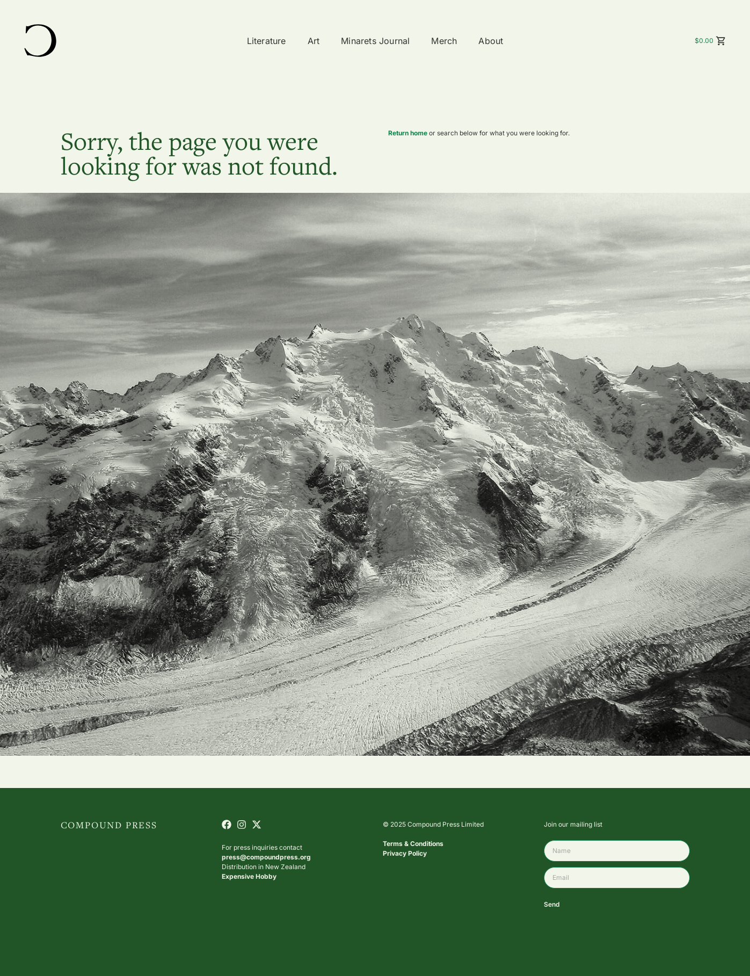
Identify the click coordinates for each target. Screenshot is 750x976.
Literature (266, 40)
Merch (444, 40)
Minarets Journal (375, 40)
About (490, 40)
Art (314, 40)
